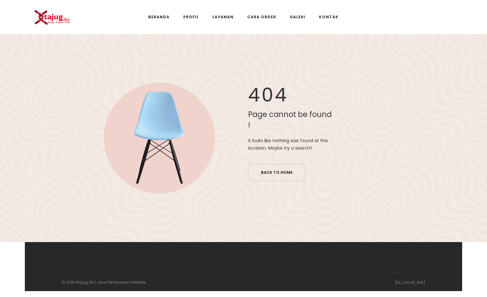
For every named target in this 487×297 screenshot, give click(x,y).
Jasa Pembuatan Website (121, 282)
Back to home (277, 172)
